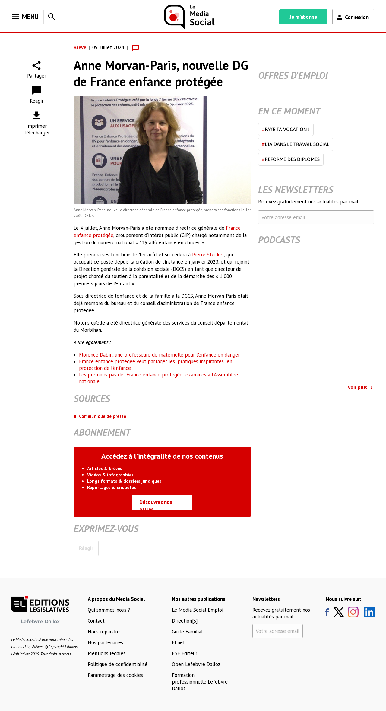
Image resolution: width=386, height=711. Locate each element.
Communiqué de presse (102, 416)
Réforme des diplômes (291, 159)
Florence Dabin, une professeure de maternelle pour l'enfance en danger (159, 354)
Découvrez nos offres (155, 504)
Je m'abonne (303, 17)
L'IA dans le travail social (295, 144)
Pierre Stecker (208, 254)
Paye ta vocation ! (286, 129)
